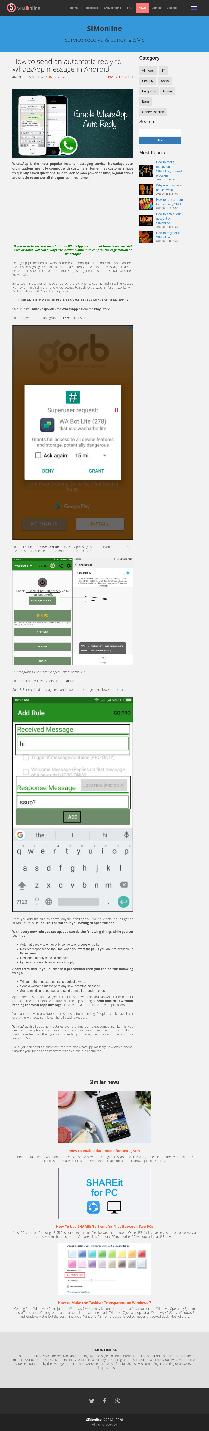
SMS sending (112, 7)
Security (147, 81)
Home (74, 7)
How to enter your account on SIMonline (168, 218)
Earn (145, 101)
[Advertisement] (72, 212)
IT (163, 70)
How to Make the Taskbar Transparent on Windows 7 (104, 1302)
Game (167, 91)
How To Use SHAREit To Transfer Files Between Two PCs (104, 1226)
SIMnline (28, 8)
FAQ (130, 7)
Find (160, 140)
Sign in (156, 7)
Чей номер (91, 7)
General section (153, 112)
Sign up (172, 7)
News (142, 7)
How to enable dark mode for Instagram (104, 1150)
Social (165, 81)
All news (148, 70)
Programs (56, 77)
